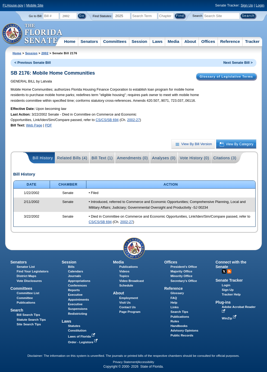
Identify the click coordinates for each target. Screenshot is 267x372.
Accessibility (146, 362)
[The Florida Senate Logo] (32, 33)
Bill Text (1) (102, 158)
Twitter (224, 271)
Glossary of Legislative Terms (226, 76)
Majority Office (181, 271)
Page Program (129, 311)
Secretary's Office (184, 280)
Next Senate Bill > (238, 63)
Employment (128, 298)
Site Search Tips (29, 324)
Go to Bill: (35, 16)
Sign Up (247, 5)
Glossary (177, 293)
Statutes (74, 326)
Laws (157, 41)
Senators (89, 41)
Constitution (77, 330)
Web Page (34, 125)
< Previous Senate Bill (32, 63)
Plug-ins (223, 302)
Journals (74, 276)
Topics (124, 276)
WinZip (229, 318)
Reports (74, 290)
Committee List (28, 293)
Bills (71, 266)
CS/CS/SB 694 (107, 120)
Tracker (252, 41)
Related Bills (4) (72, 158)
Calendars (75, 271)
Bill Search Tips (28, 314)
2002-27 (133, 120)
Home (70, 41)
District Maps (26, 276)
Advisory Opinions (184, 330)
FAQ (174, 298)
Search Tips (179, 311)
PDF (48, 125)
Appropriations (79, 280)
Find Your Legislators (32, 271)
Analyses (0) (164, 158)
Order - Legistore (83, 342)
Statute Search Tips (31, 319)
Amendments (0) (132, 158)
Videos (124, 271)
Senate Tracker (229, 280)
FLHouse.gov (13, 5)
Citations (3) (224, 158)
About (190, 41)
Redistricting (77, 313)
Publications (128, 266)
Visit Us (125, 302)
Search (197, 15)
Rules (175, 321)
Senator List (26, 266)
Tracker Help (231, 294)
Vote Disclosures (29, 280)
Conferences (77, 285)
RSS (229, 271)
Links (175, 307)
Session (139, 41)
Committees (115, 41)
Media (173, 41)
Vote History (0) (194, 158)
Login (260, 5)
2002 (44, 53)
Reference (230, 41)
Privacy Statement (125, 362)
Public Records (182, 335)
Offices (208, 41)
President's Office (184, 266)
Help (174, 302)
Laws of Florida (82, 336)
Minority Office (182, 276)
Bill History (43, 158)
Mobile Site (34, 5)
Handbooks (179, 326)
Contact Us (127, 307)
